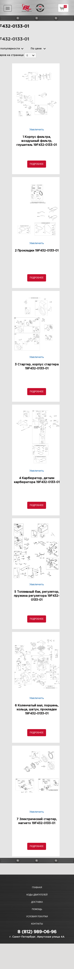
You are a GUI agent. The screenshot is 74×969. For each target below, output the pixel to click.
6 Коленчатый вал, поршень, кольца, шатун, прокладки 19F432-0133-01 (36, 709)
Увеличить (36, 130)
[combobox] (30, 55)
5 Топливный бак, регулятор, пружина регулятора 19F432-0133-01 (36, 596)
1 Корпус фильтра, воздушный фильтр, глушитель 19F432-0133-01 (36, 141)
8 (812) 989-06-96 (37, 932)
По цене (36, 49)
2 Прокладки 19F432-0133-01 (36, 250)
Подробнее (36, 164)
